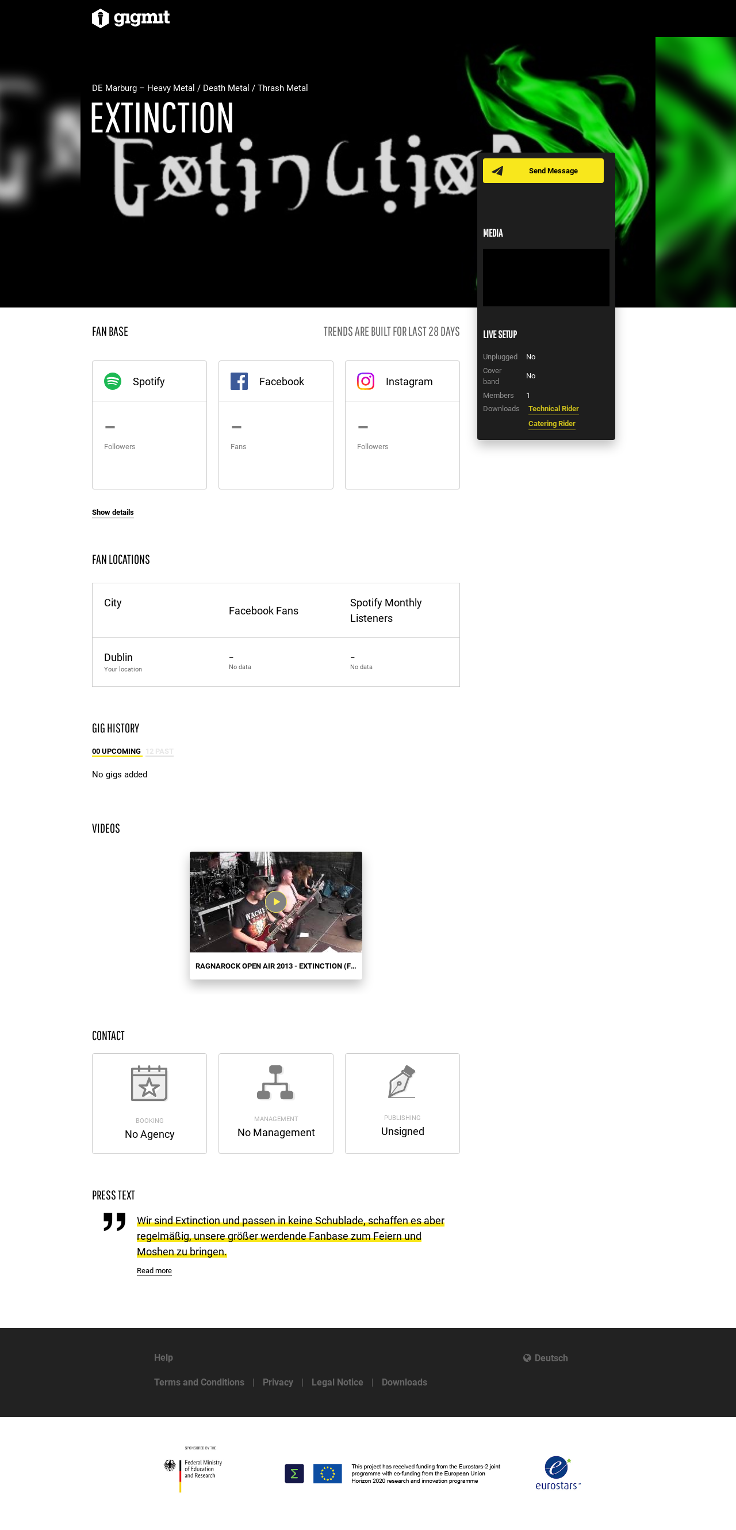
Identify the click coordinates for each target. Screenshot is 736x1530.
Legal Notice (337, 1382)
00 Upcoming (117, 751)
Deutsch (551, 1358)
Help (163, 1357)
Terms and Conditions (199, 1382)
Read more (154, 1270)
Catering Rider (552, 423)
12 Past (159, 751)
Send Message (553, 170)
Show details (113, 512)
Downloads (404, 1382)
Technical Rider (553, 408)
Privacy (278, 1382)
